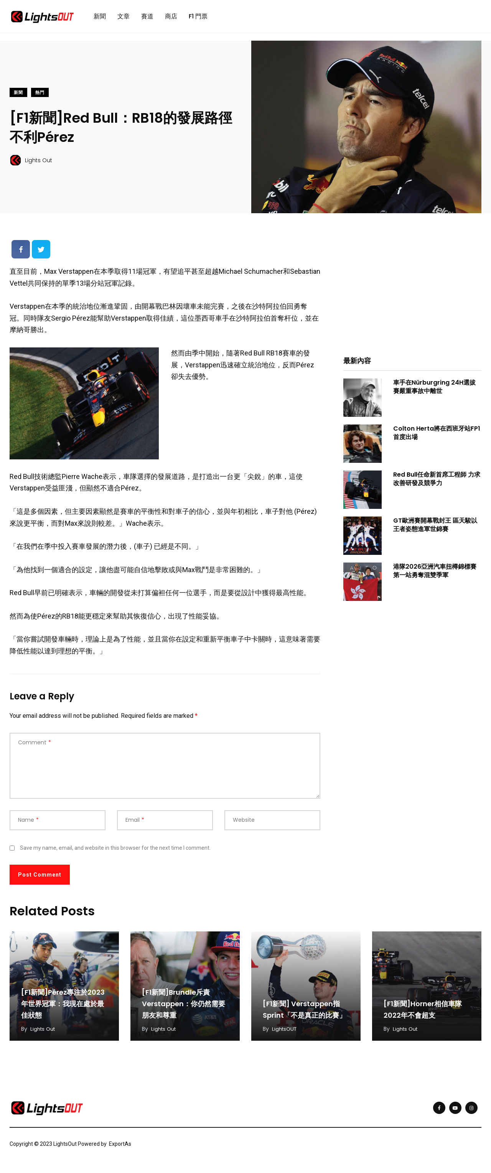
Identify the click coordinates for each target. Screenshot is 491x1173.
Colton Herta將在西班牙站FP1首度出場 (436, 436)
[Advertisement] (412, 293)
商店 (171, 17)
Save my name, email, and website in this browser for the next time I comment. (115, 851)
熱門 (39, 95)
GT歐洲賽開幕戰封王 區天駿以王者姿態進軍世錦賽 (435, 528)
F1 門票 (198, 17)
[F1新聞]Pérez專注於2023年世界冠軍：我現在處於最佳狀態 (63, 1007)
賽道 (147, 17)
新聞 (100, 17)
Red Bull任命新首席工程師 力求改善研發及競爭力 (436, 482)
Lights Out (44, 1032)
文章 (123, 17)
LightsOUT (285, 1032)
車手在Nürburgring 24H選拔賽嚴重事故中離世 (434, 390)
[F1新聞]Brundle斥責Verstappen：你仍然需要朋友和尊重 (183, 1007)
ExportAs (120, 1147)
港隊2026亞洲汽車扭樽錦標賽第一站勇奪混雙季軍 (434, 574)
